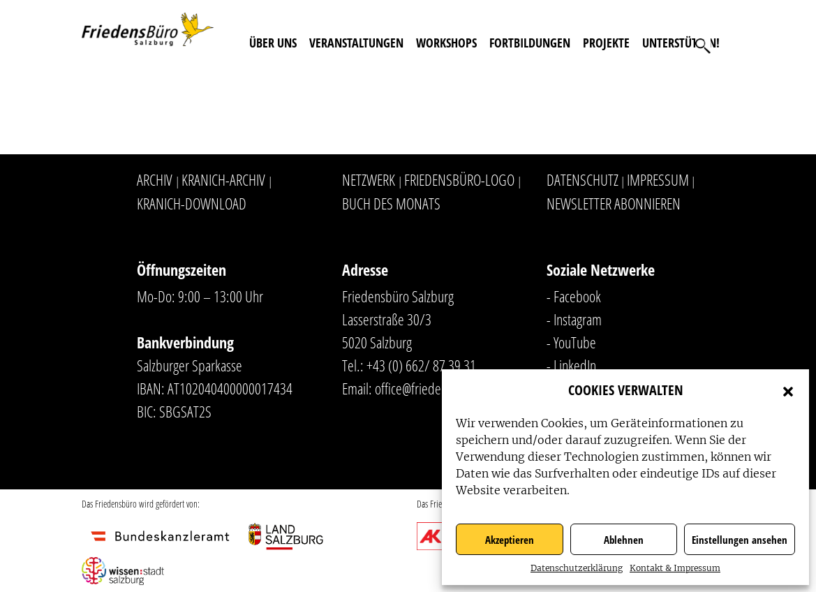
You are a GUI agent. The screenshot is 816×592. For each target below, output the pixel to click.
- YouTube (571, 342)
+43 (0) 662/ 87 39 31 (421, 365)
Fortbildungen (529, 42)
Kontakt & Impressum (675, 568)
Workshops (446, 42)
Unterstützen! (681, 42)
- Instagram (574, 319)
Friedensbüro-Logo (459, 179)
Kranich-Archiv (223, 179)
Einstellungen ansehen (739, 540)
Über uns (273, 42)
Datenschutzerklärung (577, 568)
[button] (788, 390)
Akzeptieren (509, 540)
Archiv (154, 179)
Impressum (658, 179)
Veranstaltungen (356, 42)
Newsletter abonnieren (614, 203)
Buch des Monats (391, 203)
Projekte (606, 42)
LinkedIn (575, 365)
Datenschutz (582, 179)
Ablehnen (624, 540)
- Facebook (574, 296)
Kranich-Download (191, 203)
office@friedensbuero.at (435, 388)
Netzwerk (368, 179)
